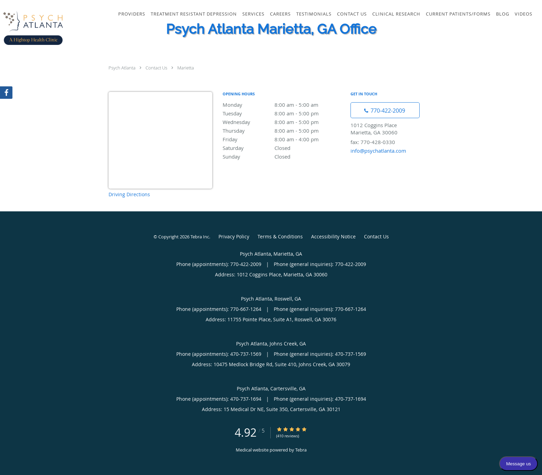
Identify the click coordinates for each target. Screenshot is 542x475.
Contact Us (156, 68)
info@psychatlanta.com (378, 150)
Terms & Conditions (280, 236)
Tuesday (283, 113)
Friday (283, 139)
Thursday (283, 130)
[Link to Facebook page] (6, 92)
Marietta (185, 68)
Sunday (283, 156)
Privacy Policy (233, 236)
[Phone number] (385, 110)
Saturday (283, 147)
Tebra (301, 450)
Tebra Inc (199, 237)
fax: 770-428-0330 (373, 142)
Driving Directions (129, 194)
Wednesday (283, 121)
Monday (283, 104)
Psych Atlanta (122, 68)
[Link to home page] (31, 27)
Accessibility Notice (333, 236)
